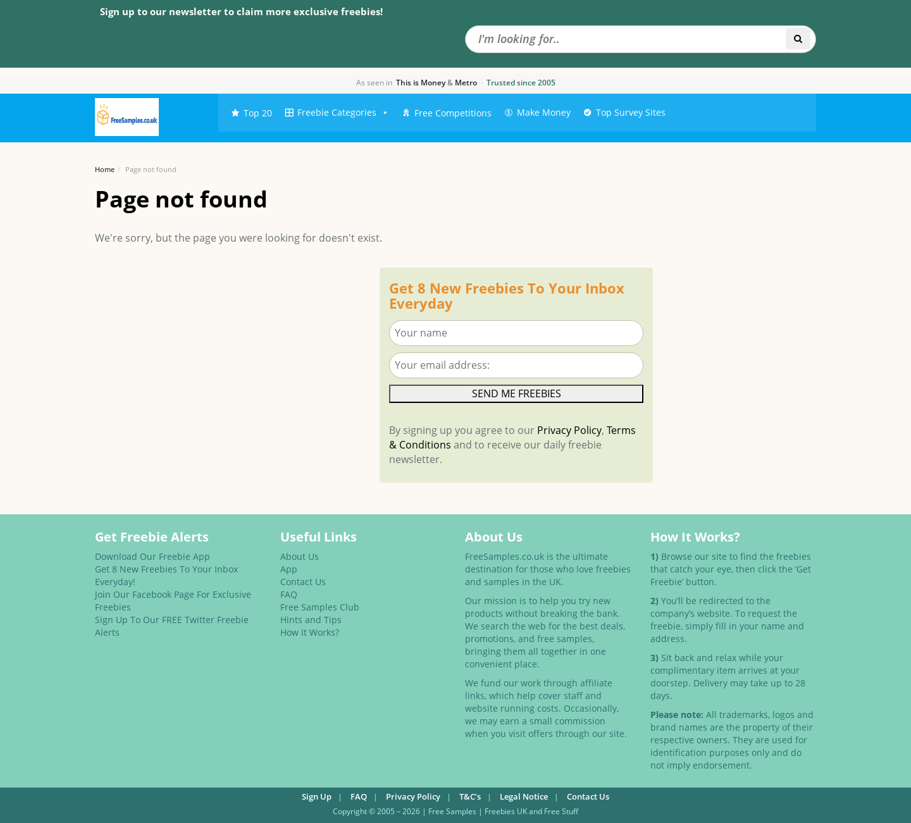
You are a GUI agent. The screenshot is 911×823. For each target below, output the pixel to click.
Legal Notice (524, 796)
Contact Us (303, 582)
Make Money (544, 112)
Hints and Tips (311, 620)
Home (105, 169)
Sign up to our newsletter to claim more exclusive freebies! (241, 11)
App (288, 569)
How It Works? (309, 632)
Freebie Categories (343, 112)
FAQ (288, 594)
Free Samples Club (319, 607)
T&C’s (470, 796)
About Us (299, 556)
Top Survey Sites (631, 112)
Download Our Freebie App (152, 556)
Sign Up (317, 796)
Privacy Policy (569, 430)
